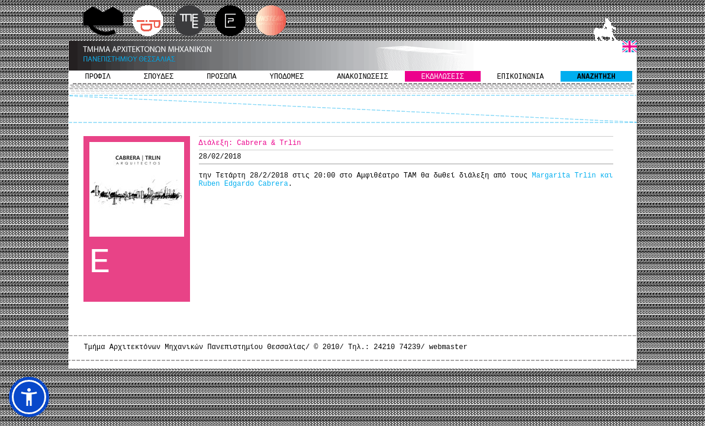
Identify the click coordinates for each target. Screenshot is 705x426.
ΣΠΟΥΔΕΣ (158, 77)
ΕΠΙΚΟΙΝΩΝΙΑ (520, 77)
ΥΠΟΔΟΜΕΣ (287, 77)
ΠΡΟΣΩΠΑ (221, 77)
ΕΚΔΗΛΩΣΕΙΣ (442, 77)
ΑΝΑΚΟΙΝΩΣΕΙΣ (362, 77)
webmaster (448, 347)
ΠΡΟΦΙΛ (98, 77)
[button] (29, 397)
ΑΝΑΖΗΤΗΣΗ (596, 77)
